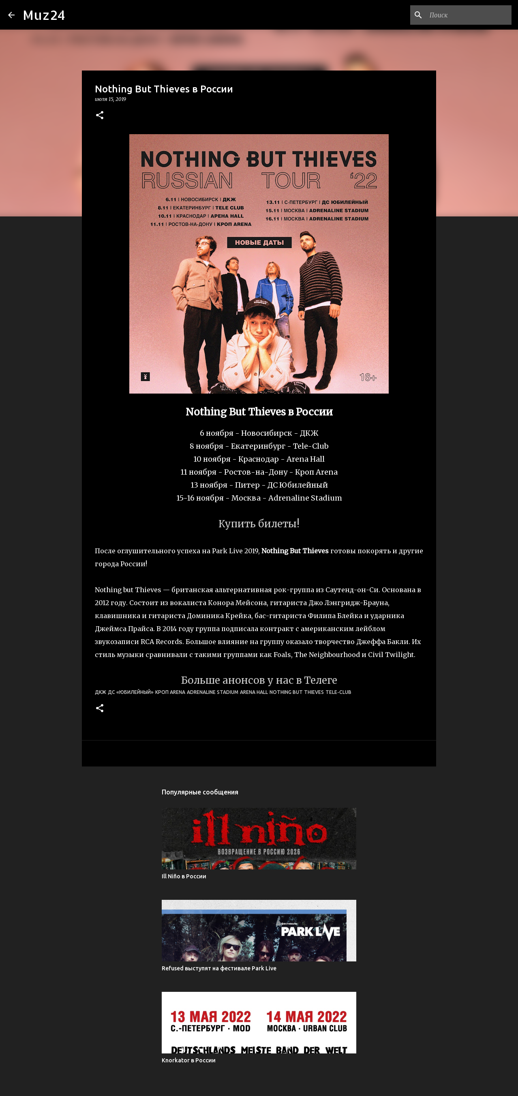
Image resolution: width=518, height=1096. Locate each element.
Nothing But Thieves (297, 692)
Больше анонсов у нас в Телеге (259, 680)
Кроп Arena (170, 692)
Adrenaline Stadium (212, 692)
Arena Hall (254, 692)
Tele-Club (338, 692)
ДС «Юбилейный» (131, 692)
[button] (100, 115)
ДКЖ (100, 692)
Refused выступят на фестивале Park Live (219, 968)
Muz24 (44, 14)
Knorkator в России (189, 1060)
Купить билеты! (259, 524)
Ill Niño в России (184, 876)
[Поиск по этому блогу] (469, 15)
